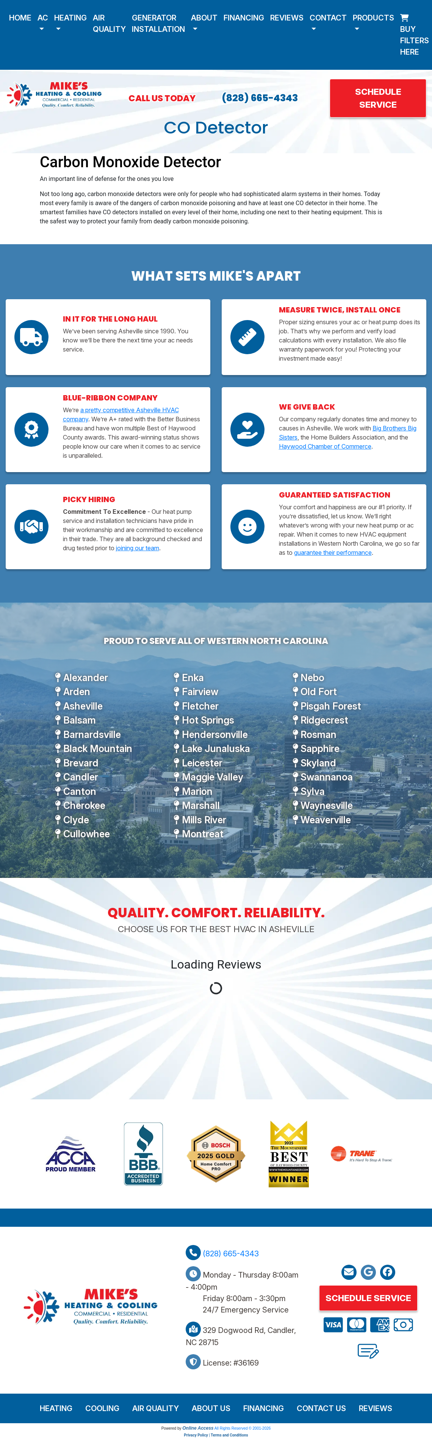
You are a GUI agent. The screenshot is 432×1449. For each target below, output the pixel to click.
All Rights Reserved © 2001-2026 (242, 1428)
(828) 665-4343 (260, 98)
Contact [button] (328, 17)
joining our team (137, 548)
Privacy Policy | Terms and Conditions (216, 1435)
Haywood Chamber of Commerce (325, 446)
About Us (211, 1408)
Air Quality (109, 23)
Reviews (287, 17)
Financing (244, 17)
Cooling (102, 1408)
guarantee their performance (333, 552)
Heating (56, 1408)
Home (20, 17)
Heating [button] (70, 17)
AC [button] (43, 17)
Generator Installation (158, 23)
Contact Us (321, 1408)
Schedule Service (378, 98)
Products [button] (373, 17)
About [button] (204, 17)
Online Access (197, 1428)
